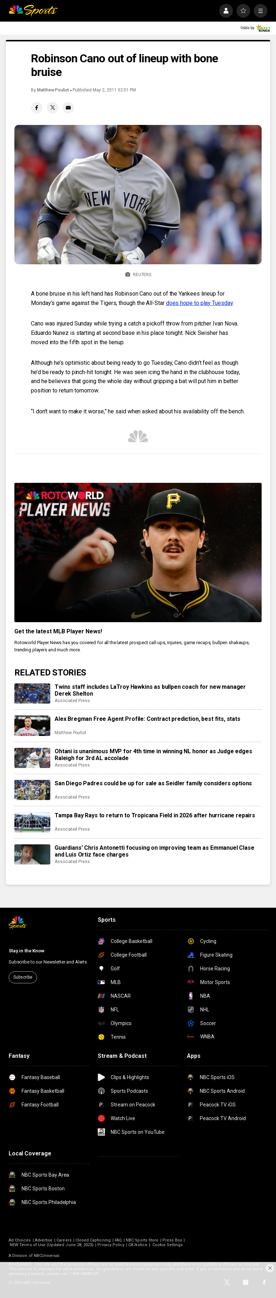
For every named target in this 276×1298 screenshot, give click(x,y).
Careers (63, 1240)
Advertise (44, 1240)
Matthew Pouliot (53, 90)
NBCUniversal (47, 1255)
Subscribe (22, 977)
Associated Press (72, 700)
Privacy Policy (110, 1245)
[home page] (33, 11)
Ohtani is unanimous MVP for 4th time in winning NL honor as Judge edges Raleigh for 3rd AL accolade (153, 755)
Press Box (172, 1240)
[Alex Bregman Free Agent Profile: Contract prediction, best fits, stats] (32, 725)
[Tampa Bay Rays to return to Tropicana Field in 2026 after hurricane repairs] (32, 822)
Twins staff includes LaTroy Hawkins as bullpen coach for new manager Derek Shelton (150, 690)
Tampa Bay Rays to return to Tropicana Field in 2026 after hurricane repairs (155, 815)
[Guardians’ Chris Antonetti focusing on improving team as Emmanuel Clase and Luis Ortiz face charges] (32, 854)
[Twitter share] (52, 107)
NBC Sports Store (142, 1240)
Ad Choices (20, 1240)
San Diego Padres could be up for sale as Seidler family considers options (153, 783)
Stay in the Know (27, 950)
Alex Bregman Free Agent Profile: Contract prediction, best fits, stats (147, 718)
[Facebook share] (36, 107)
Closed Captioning (93, 1240)
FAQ (118, 1240)
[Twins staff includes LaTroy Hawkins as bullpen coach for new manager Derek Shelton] (32, 693)
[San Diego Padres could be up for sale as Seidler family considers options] (32, 790)
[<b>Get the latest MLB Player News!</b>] (138, 552)
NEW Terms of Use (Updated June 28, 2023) (51, 1245)
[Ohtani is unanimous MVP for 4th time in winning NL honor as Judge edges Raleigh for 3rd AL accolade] (32, 758)
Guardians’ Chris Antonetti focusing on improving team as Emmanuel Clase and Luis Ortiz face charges (154, 851)
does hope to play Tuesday (199, 303)
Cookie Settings (167, 1245)
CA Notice (137, 1245)
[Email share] (68, 107)
